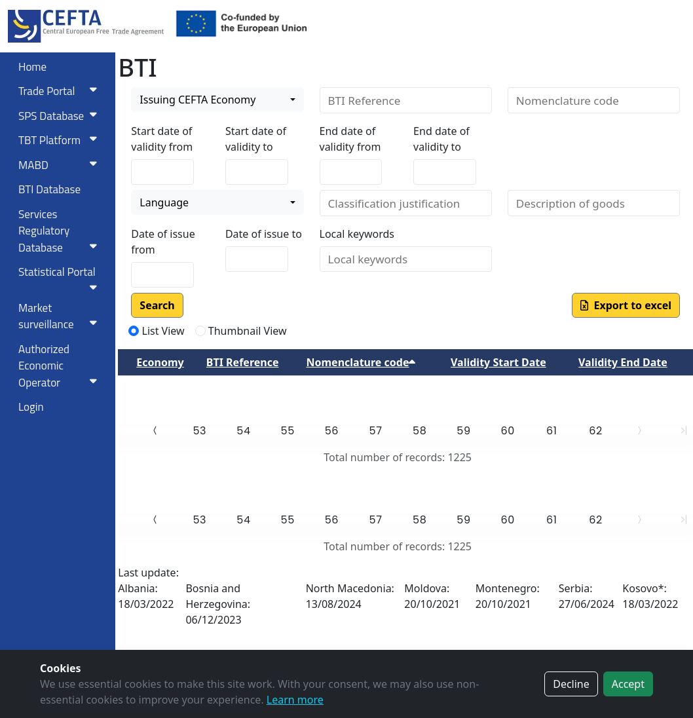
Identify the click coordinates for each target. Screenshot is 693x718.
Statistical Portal (60, 277)
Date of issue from (163, 242)
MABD (60, 165)
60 (507, 430)
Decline (571, 684)
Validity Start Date (498, 362)
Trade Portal (60, 91)
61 (551, 430)
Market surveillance (60, 316)
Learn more (295, 699)
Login (31, 406)
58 (419, 430)
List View (163, 331)
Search (157, 305)
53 (199, 430)
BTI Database (49, 189)
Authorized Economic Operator (60, 366)
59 (463, 430)
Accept (628, 684)
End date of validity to (441, 139)
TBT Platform (60, 140)
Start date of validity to (255, 139)
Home (32, 66)
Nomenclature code (360, 362)
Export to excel (625, 305)
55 (288, 430)
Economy (159, 362)
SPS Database (60, 115)
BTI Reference (242, 362)
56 (332, 430)
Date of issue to (263, 234)
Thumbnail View (247, 331)
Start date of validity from (162, 139)
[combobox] (217, 99)
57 (376, 430)
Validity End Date (622, 362)
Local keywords (357, 234)
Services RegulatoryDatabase (60, 231)
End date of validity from (350, 139)
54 (243, 430)
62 (596, 430)
